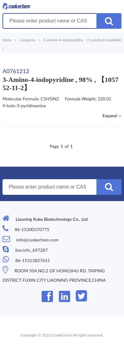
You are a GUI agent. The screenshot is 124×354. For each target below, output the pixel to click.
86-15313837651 (32, 260)
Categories (27, 40)
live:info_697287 (31, 250)
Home (7, 40)
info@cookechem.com (37, 239)
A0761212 (16, 71)
